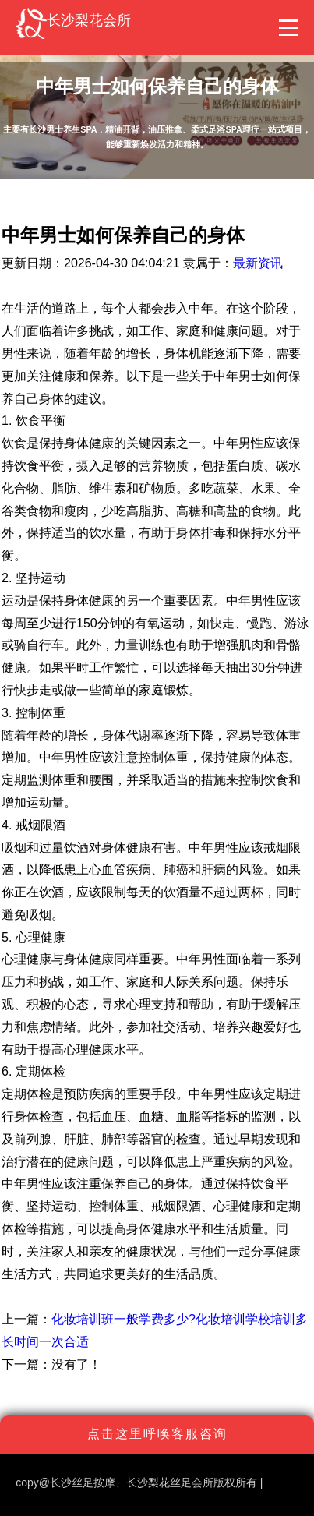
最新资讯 (258, 263)
